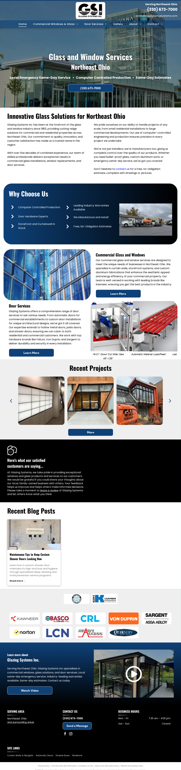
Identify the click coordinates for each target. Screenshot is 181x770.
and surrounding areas (20, 722)
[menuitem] (22, 24)
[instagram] (70, 734)
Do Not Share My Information (64, 766)
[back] (11, 400)
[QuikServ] (123, 632)
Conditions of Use (86, 766)
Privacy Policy (43, 766)
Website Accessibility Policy (132, 766)
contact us (122, 169)
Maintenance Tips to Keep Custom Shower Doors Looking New (29, 556)
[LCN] (57, 632)
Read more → (18, 580)
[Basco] (57, 618)
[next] (170, 400)
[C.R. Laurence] (90, 618)
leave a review (49, 490)
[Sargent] (156, 618)
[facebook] (65, 734)
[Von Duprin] (123, 618)
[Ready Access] (90, 632)
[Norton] (24, 632)
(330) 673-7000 (162, 9)
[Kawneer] (24, 618)
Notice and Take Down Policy (107, 766)
